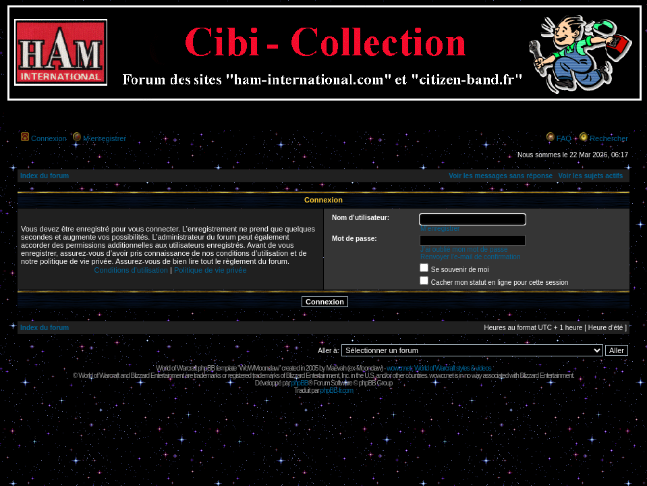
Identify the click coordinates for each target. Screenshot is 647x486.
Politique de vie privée (210, 270)
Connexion (49, 138)
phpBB (299, 383)
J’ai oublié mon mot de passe (464, 249)
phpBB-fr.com (337, 390)
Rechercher (609, 138)
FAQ (564, 138)
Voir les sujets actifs (590, 176)
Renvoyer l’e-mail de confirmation (470, 257)
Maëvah (336, 368)
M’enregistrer (104, 138)
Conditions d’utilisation (130, 270)
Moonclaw (368, 368)
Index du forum (44, 176)
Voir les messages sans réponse (501, 176)
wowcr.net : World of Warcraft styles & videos (439, 368)
